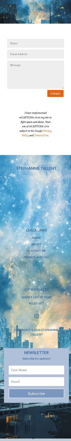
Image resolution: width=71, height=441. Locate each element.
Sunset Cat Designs (36, 297)
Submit (55, 93)
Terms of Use (41, 135)
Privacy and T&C (36, 257)
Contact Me (36, 250)
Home (36, 237)
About (36, 244)
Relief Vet (36, 303)
